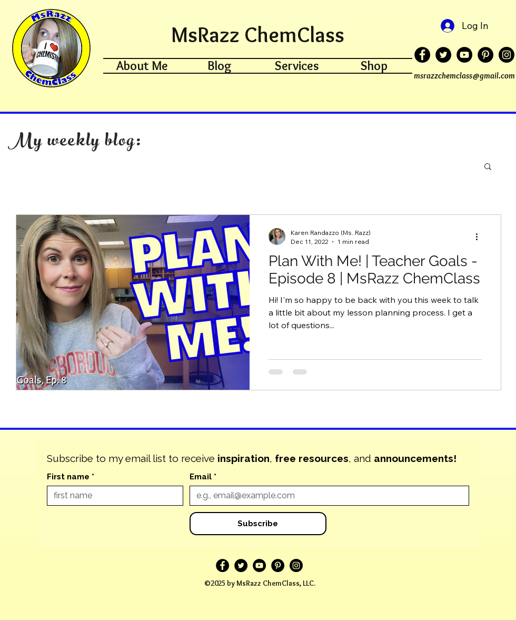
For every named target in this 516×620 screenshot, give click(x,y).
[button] (488, 167)
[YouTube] (464, 55)
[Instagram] (506, 55)
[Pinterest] (485, 55)
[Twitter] (443, 55)
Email (203, 476)
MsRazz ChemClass (257, 34)
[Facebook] (422, 55)
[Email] (326, 495)
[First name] (111, 495)
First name (70, 476)
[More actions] (480, 236)
